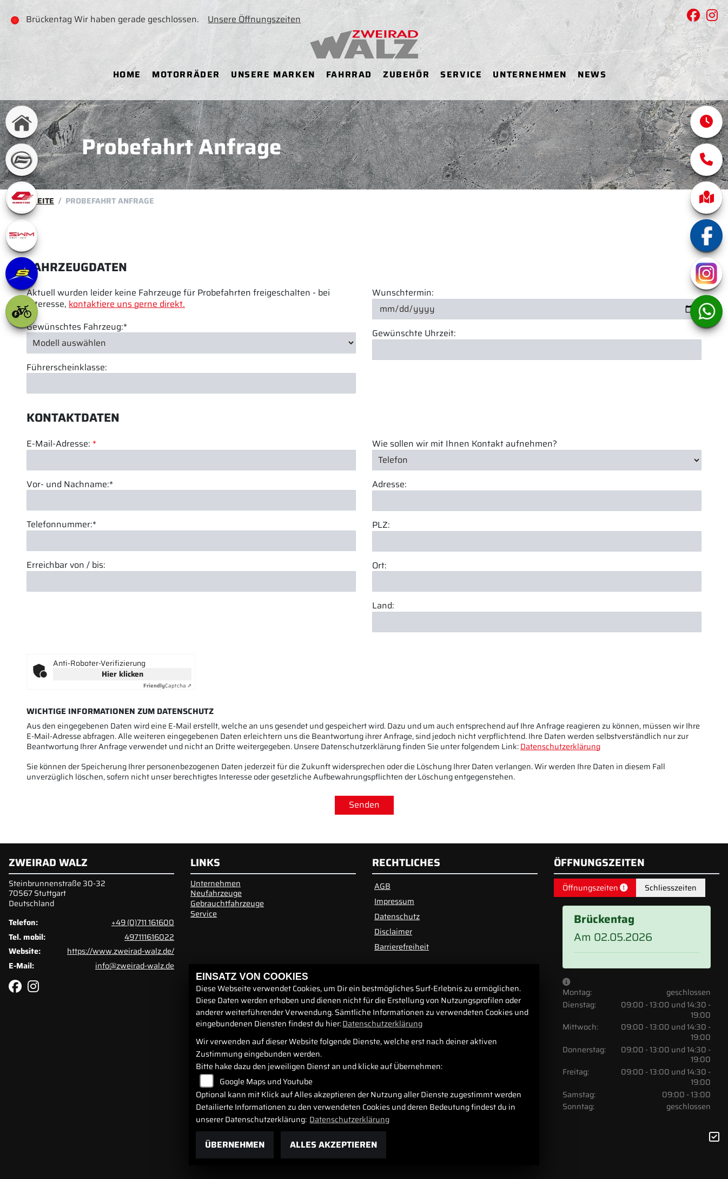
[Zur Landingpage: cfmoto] (21, 159)
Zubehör (406, 74)
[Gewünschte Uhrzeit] (536, 349)
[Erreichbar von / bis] (191, 581)
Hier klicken (122, 674)
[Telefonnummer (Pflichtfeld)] (191, 540)
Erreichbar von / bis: (66, 565)
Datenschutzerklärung (560, 746)
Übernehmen (234, 1144)
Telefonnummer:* (61, 525)
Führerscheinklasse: (67, 368)
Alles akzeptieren (333, 1144)
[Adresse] (536, 500)
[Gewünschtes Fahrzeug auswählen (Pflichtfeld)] (191, 342)
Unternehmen (530, 74)
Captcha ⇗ (167, 686)
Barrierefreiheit (401, 947)
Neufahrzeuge (216, 893)
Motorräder (186, 74)
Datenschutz (397, 916)
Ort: (379, 566)
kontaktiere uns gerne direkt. (127, 304)
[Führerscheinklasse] (191, 384)
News (592, 74)
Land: (383, 606)
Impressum (394, 901)
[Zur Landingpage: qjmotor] (21, 197)
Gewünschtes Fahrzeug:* (77, 327)
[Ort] (536, 582)
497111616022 (149, 937)
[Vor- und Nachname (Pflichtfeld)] (191, 500)
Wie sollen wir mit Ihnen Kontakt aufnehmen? (464, 444)
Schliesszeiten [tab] (671, 888)
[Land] (536, 622)
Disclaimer (393, 932)
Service (461, 74)
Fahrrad (349, 74)
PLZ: (381, 525)
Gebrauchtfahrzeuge (227, 903)
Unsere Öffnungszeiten (256, 19)
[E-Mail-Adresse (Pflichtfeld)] (191, 460)
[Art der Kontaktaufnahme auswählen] (536, 460)
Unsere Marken (273, 74)
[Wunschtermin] (536, 309)
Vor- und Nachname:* (70, 484)
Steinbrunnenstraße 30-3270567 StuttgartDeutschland (57, 893)
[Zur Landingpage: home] (21, 122)
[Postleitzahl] (536, 541)
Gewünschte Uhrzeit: (414, 333)
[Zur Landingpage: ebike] (21, 311)
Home (127, 74)
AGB (382, 886)
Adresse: (389, 484)
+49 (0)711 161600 (142, 922)
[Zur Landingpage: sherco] (21, 273)
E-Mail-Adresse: (61, 444)
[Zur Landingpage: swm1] (21, 235)
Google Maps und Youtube (266, 1082)
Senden (364, 804)
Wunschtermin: (403, 293)
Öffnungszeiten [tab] (594, 888)
